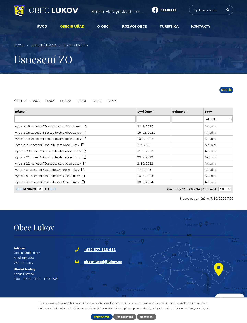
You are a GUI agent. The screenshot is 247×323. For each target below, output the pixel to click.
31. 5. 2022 (145, 151)
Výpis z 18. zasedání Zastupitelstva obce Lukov (50, 132)
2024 (97, 101)
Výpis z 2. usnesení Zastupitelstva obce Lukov (49, 145)
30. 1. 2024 (145, 182)
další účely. (202, 302)
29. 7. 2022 (145, 157)
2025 (112, 101)
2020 (37, 101)
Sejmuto (178, 112)
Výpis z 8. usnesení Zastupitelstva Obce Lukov (50, 182)
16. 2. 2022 (145, 139)
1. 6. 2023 (144, 170)
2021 (52, 101)
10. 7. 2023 (145, 176)
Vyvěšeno (144, 112)
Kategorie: (21, 100)
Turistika (169, 26)
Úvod (42, 26)
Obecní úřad (72, 26)
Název (20, 112)
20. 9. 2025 (145, 126)
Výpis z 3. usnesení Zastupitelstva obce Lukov (49, 170)
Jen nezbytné (124, 316)
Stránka (29, 189)
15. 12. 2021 (146, 132)
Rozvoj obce (134, 26)
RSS (226, 90)
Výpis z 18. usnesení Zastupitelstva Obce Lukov (50, 126)
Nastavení (146, 316)
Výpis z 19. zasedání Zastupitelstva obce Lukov (50, 139)
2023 (82, 101)
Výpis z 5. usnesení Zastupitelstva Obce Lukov (50, 176)
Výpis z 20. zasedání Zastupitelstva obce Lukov (50, 151)
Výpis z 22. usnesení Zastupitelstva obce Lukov (50, 163)
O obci (103, 26)
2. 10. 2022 (145, 163)
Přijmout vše (101, 316)
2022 (67, 101)
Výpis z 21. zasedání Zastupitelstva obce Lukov (50, 157)
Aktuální (210, 126)
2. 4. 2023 (144, 145)
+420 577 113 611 (100, 249)
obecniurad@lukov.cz (103, 261)
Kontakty (200, 26)
